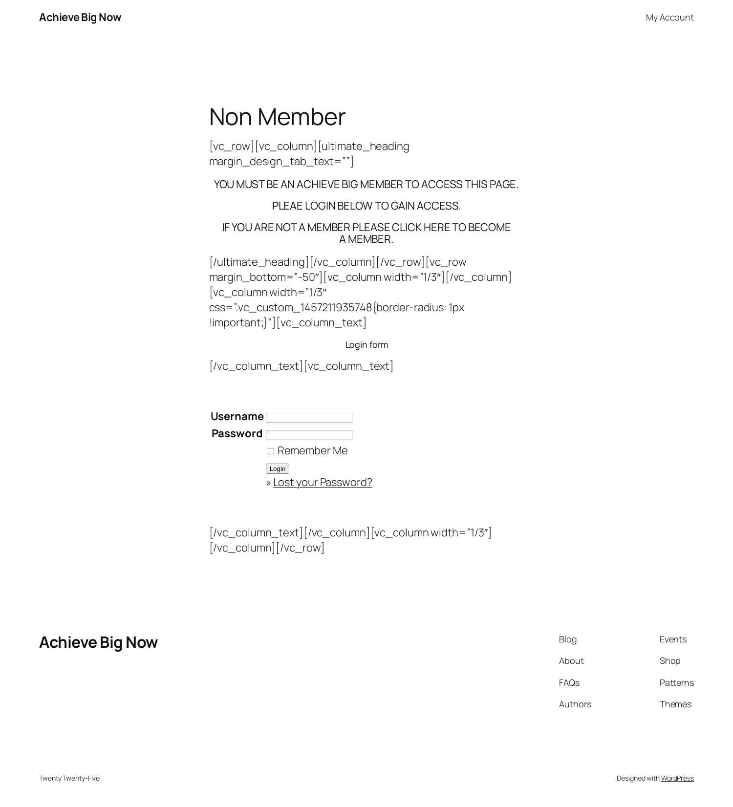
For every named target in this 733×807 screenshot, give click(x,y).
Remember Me (308, 450)
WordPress (677, 778)
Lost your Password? (322, 482)
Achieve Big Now (80, 17)
